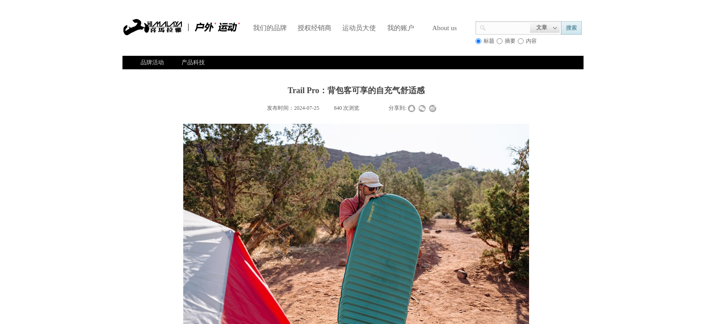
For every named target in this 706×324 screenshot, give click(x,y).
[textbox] (508, 27)
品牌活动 (152, 62)
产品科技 (193, 62)
